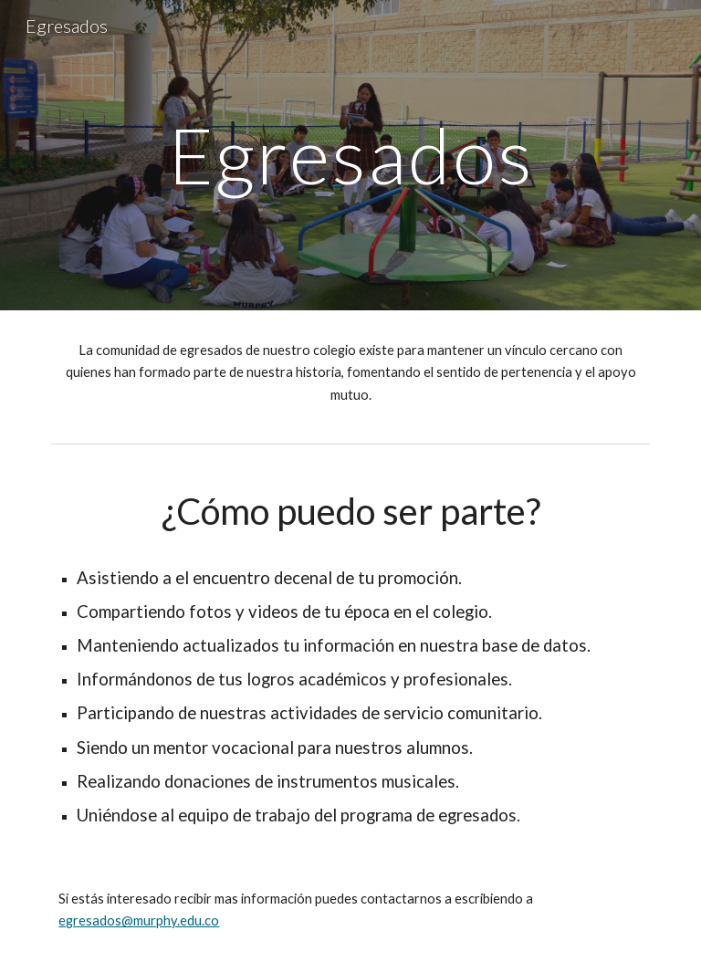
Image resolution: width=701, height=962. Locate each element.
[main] (350, 155)
